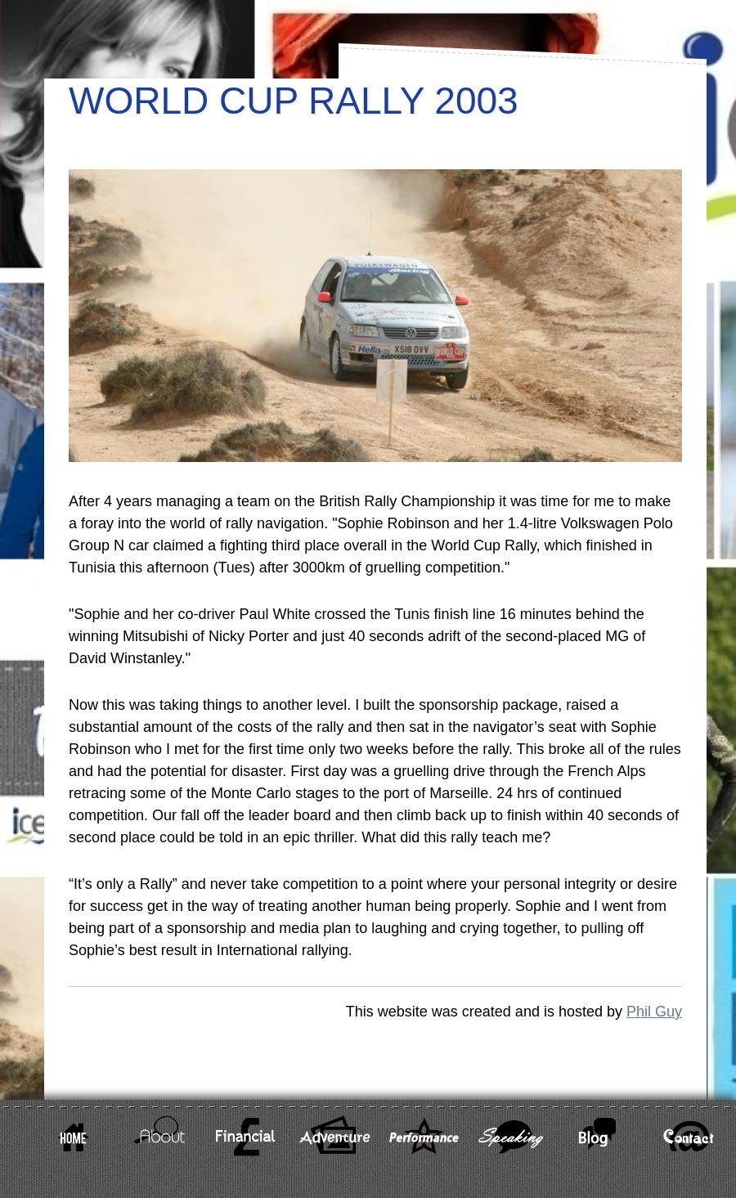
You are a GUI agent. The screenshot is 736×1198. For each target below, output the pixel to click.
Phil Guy (654, 1011)
